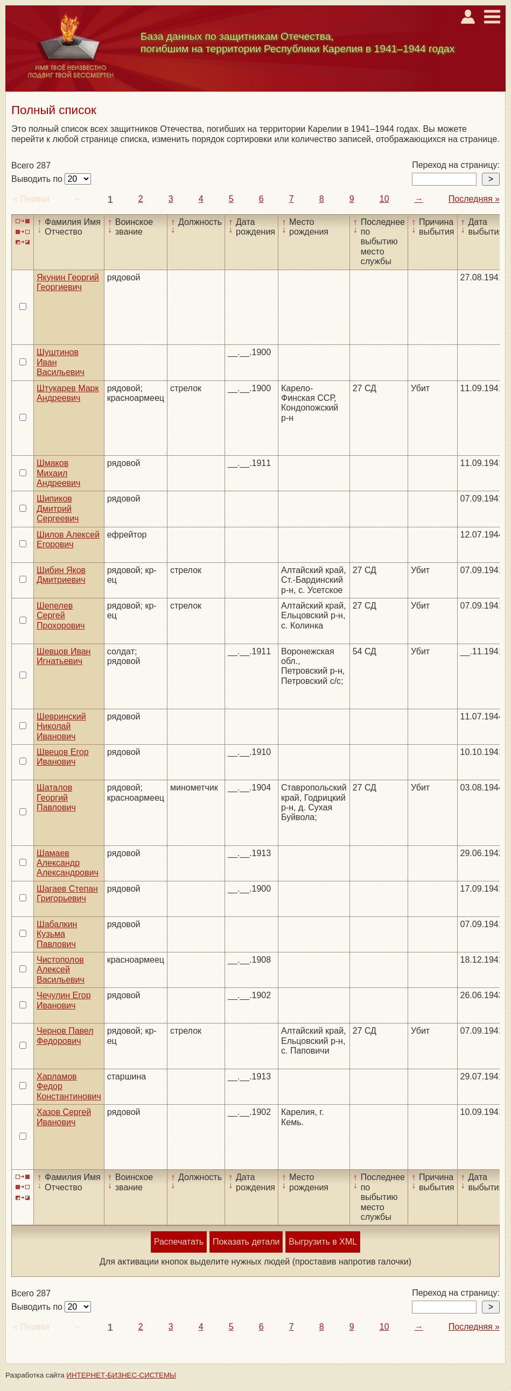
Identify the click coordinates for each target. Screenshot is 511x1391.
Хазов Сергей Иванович (64, 1116)
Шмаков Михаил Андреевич (58, 473)
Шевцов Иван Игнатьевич (63, 656)
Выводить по (38, 178)
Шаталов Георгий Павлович (56, 797)
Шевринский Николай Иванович (61, 726)
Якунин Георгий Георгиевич (68, 282)
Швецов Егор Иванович (63, 756)
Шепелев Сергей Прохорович (61, 615)
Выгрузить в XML (323, 1241)
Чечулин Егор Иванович (64, 1000)
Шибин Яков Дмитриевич (61, 575)
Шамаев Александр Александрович (68, 863)
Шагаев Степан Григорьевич (67, 893)
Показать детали (246, 1241)
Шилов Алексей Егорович (68, 539)
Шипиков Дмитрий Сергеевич (58, 508)
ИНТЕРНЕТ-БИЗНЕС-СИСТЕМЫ (121, 1375)
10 (384, 198)
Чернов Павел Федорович (65, 1035)
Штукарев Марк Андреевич (68, 393)
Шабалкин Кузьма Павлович (57, 934)
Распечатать (179, 1241)
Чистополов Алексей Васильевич (61, 969)
